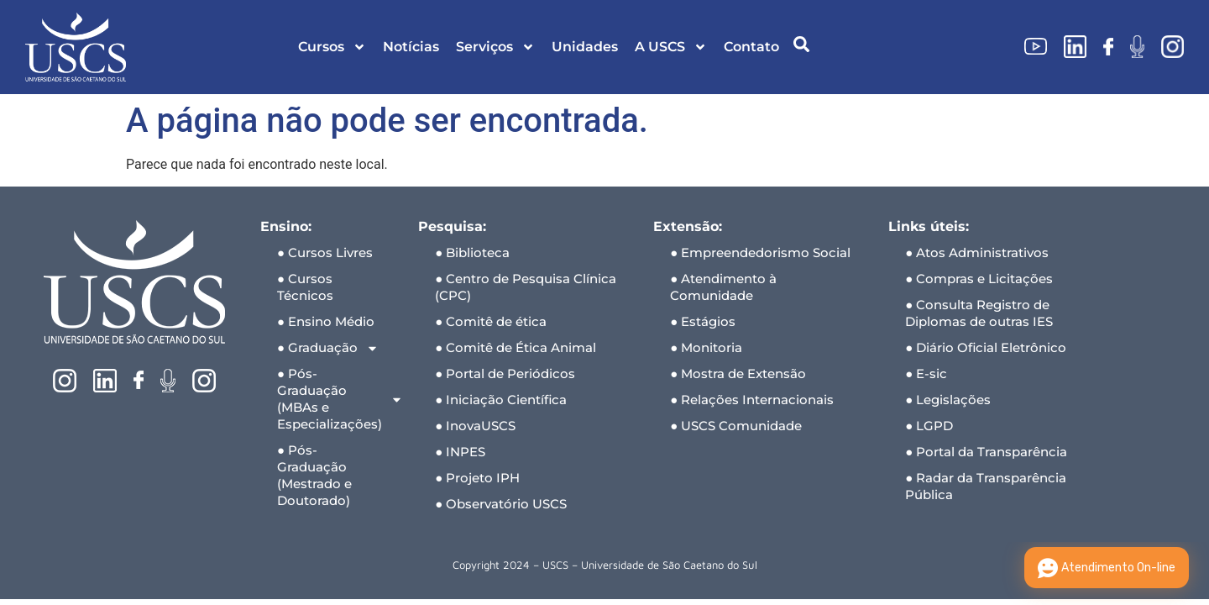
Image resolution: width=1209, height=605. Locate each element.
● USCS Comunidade (736, 426)
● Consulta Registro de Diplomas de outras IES (979, 313)
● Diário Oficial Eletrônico (985, 347)
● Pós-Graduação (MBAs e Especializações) (339, 399)
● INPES (460, 452)
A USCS (671, 47)
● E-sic (926, 373)
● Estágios (702, 321)
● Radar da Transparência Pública (985, 486)
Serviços (495, 47)
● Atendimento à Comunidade (723, 287)
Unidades (585, 47)
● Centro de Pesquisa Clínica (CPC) (525, 287)
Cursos (332, 47)
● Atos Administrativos (977, 252)
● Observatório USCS (501, 504)
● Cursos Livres (325, 252)
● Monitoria (706, 347)
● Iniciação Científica (501, 400)
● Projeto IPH (477, 478)
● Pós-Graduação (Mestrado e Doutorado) (314, 475)
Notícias (411, 47)
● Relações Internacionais (752, 400)
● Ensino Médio (325, 321)
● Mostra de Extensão (738, 373)
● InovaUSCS (475, 426)
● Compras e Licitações (979, 279)
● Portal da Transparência (986, 452)
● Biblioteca (472, 252)
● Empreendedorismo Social (760, 252)
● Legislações (948, 400)
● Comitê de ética (491, 321)
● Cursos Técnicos (305, 287)
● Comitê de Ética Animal (515, 347)
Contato (751, 47)
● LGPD (929, 426)
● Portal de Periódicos (505, 373)
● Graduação (328, 348)
